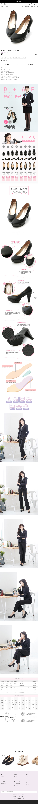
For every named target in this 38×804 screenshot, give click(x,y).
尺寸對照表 (30, 64)
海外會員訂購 (17, 781)
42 (22, 57)
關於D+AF (3, 776)
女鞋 (11, 7)
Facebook (28, 780)
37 (7, 57)
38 (10, 57)
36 (5, 57)
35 (2, 57)
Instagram (28, 778)
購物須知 (16, 779)
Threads (28, 782)
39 (13, 57)
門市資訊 (3, 781)
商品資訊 (7, 64)
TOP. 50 (7, 7)
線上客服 (16, 785)
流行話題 (33, 7)
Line (27, 776)
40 (16, 57)
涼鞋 (15, 7)
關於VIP (15, 776)
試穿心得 (18, 64)
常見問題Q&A (17, 783)
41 (19, 57)
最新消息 (27, 7)
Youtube (28, 784)
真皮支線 (20, 7)
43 (25, 57)
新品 (2, 7)
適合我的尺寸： (4, 60)
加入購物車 (19, 802)
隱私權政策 (3, 783)
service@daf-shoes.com (21, 794)
